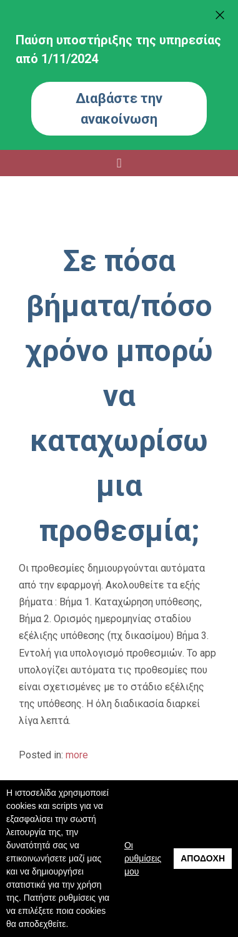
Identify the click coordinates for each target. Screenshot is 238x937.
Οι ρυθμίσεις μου (142, 858)
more (77, 755)
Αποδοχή (203, 858)
